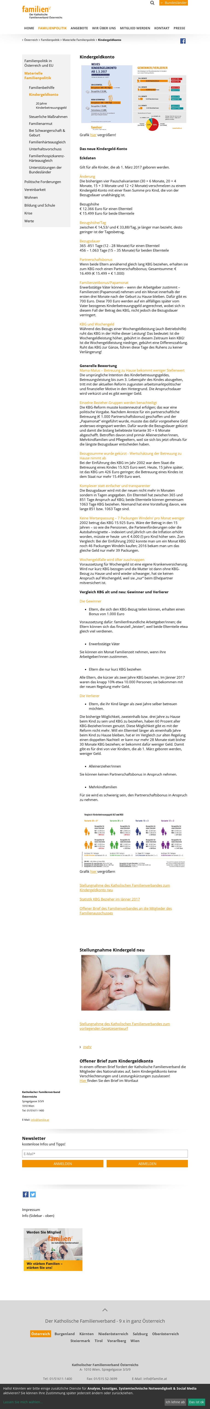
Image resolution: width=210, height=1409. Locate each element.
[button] (26, 1196)
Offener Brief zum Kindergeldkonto (116, 1061)
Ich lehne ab (175, 1402)
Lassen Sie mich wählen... (23, 1402)
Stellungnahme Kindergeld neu (112, 950)
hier (93, 134)
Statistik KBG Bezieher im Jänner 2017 (110, 899)
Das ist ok (196, 1402)
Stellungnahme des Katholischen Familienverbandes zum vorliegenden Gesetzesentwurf (125, 1026)
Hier (83, 1080)
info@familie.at (40, 1119)
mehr (87, 1047)
